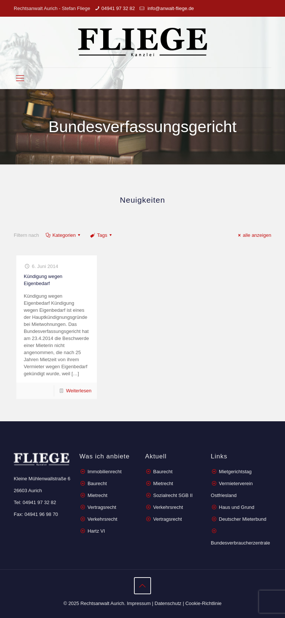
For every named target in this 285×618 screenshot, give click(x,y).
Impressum (139, 603)
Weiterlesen (78, 390)
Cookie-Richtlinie (203, 603)
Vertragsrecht (101, 507)
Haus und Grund (236, 507)
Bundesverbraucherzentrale (240, 543)
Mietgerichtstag (235, 471)
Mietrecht (97, 495)
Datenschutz (168, 603)
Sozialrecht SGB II (173, 495)
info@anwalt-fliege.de (170, 8)
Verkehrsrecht (101, 519)
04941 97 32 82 (118, 8)
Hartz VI (96, 531)
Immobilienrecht (103, 471)
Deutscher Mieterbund (242, 519)
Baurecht (97, 483)
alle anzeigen (253, 235)
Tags (101, 235)
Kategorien (63, 235)
